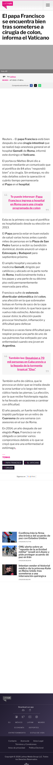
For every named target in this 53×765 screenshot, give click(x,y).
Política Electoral (36, 748)
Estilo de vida (37, 733)
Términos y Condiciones (25, 744)
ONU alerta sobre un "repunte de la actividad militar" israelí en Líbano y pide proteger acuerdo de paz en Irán (34, 552)
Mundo (41, 722)
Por (11, 77)
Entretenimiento (17, 733)
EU (9, 722)
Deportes (34, 728)
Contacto (12, 741)
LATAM (30, 722)
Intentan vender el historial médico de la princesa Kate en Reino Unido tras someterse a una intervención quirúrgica (35, 570)
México (19, 722)
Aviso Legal (38, 741)
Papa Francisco (13, 463)
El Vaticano (33, 463)
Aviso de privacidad (16, 748)
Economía (19, 728)
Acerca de (24, 741)
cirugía (9, 468)
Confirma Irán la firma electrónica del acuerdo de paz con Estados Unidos (34, 535)
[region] (26, 110)
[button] (31, 85)
